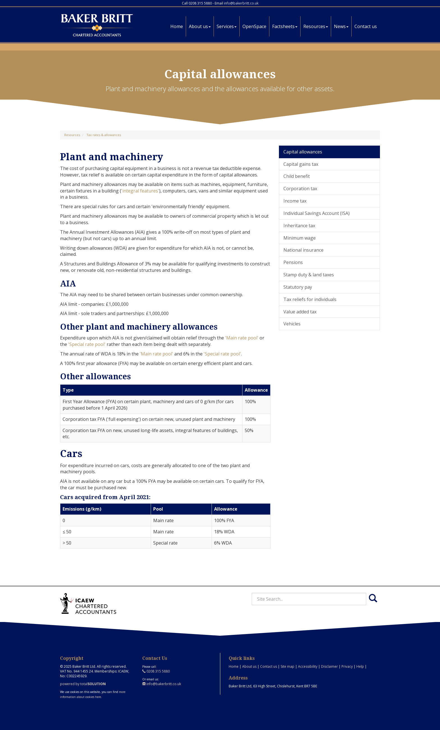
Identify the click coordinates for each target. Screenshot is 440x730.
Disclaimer (329, 666)
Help (360, 666)
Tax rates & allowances (103, 135)
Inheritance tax (299, 225)
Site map (287, 666)
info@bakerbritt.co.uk (241, 3)
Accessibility (307, 666)
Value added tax (300, 312)
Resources (315, 26)
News (341, 26)
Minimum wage (299, 238)
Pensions (293, 262)
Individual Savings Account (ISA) (316, 213)
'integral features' (140, 191)
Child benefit (296, 176)
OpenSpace (254, 26)
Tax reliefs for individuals (309, 299)
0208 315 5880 (156, 671)
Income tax (294, 201)
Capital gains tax (300, 164)
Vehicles (292, 324)
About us (200, 26)
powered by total (83, 683)
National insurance (303, 250)
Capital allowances (302, 152)
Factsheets (284, 26)
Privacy (347, 666)
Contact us (365, 26)
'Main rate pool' (241, 338)
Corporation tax (300, 188)
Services (227, 26)
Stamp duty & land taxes (308, 275)
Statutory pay (297, 287)
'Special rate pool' (87, 344)
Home (176, 26)
